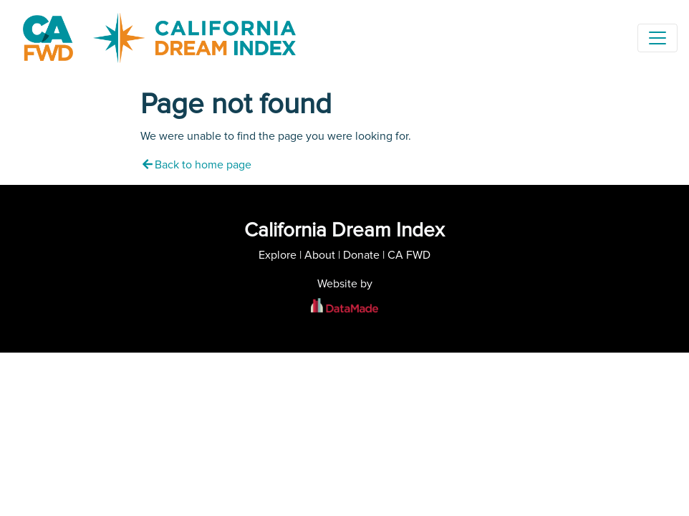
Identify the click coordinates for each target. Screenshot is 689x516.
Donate (361, 255)
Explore (278, 255)
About (319, 255)
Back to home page (195, 165)
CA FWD (408, 255)
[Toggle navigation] (657, 38)
